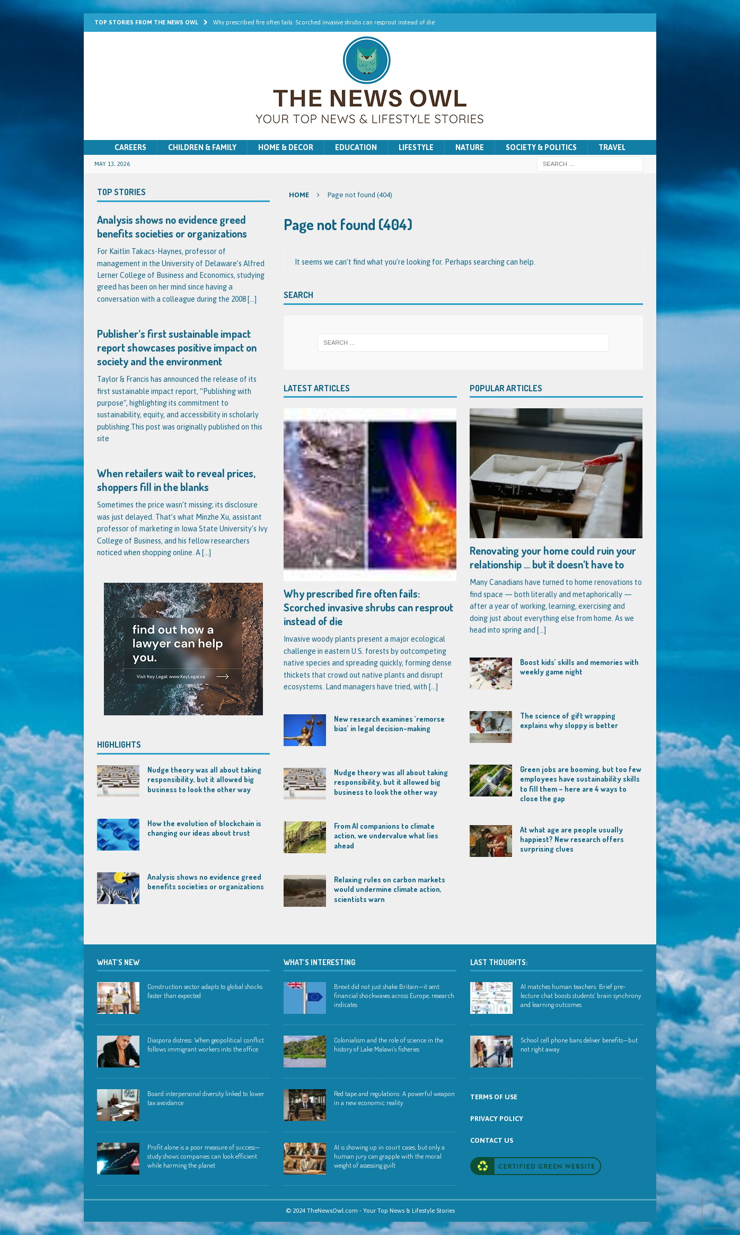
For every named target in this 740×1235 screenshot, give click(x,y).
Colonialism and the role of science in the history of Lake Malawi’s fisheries (388, 1044)
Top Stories (121, 192)
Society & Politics (541, 147)
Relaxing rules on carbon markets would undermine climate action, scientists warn (389, 889)
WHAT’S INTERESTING (319, 962)
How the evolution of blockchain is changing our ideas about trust (204, 828)
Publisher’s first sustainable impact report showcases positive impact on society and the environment (177, 347)
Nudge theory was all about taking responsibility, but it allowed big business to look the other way (391, 782)
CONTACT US (491, 1140)
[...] (433, 686)
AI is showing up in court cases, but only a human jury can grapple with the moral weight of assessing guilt (389, 1156)
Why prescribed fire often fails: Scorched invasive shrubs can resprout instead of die (368, 607)
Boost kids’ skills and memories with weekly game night (579, 667)
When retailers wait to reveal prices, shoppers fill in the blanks (176, 480)
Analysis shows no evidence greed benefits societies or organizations (172, 226)
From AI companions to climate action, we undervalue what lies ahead (386, 835)
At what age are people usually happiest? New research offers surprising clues (572, 839)
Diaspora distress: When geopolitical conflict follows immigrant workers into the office (205, 1044)
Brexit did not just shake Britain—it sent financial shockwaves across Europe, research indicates (394, 995)
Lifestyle (416, 147)
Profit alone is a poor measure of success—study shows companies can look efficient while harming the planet (203, 1156)
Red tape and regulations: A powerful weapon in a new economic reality (394, 1098)
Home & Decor (285, 147)
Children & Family (202, 147)
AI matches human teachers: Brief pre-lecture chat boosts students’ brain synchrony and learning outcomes (581, 995)
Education (356, 147)
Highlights (119, 744)
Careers (130, 147)
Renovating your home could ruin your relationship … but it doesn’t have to (553, 557)
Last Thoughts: (498, 962)
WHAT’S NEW (118, 962)
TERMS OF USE (493, 1097)
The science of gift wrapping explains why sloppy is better (569, 720)
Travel (612, 147)
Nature (469, 147)
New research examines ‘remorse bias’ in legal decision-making (389, 723)
